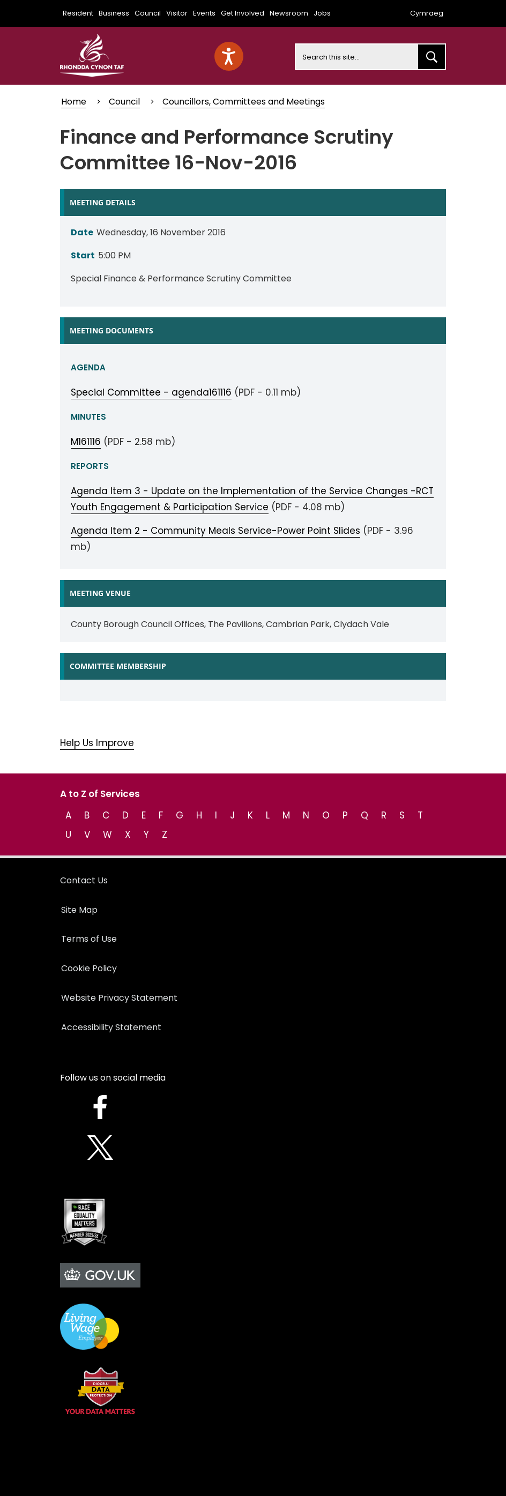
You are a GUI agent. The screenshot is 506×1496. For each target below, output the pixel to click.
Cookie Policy (89, 968)
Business (114, 13)
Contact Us (84, 880)
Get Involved (242, 13)
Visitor (177, 13)
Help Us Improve (97, 742)
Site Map (79, 910)
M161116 (86, 441)
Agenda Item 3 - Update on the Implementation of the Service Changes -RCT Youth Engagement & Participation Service (252, 499)
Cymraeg (426, 13)
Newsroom (289, 13)
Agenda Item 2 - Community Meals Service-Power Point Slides (215, 530)
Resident (78, 13)
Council (148, 13)
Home (73, 101)
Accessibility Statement (111, 1027)
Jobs (322, 13)
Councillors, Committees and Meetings (243, 101)
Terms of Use (89, 939)
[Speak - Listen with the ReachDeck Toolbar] (228, 56)
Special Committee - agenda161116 (151, 392)
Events (204, 13)
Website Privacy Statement (119, 998)
